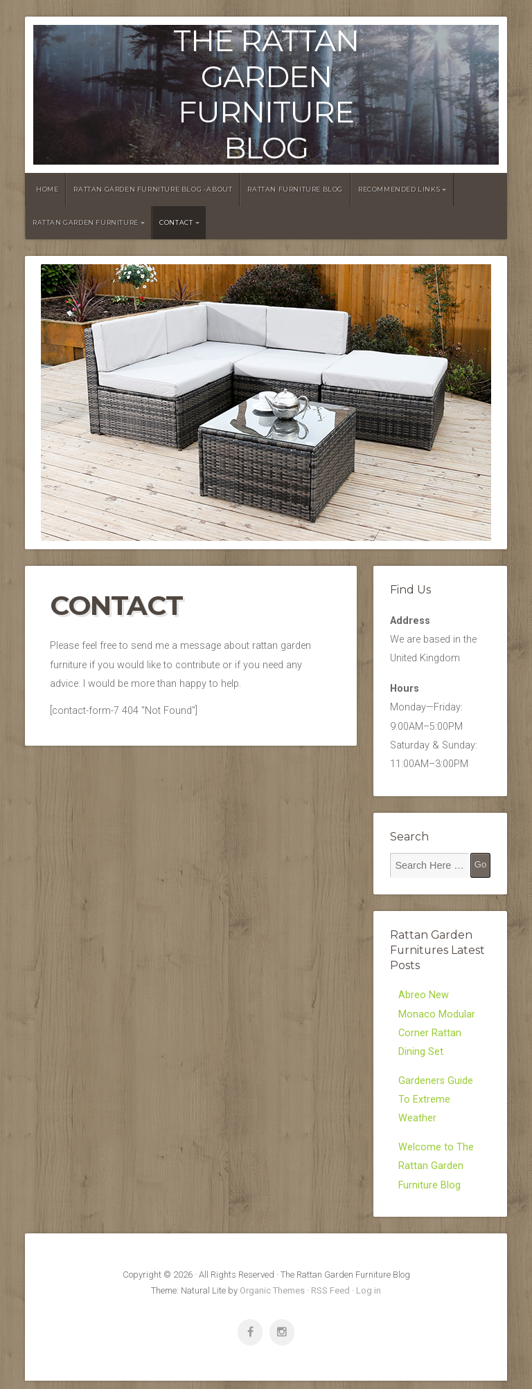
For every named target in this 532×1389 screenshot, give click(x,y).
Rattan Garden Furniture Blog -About (152, 189)
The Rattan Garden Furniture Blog (266, 94)
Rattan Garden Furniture (86, 222)
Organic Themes (272, 1290)
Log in (368, 1290)
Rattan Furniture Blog (295, 189)
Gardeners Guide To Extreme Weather (435, 1100)
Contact (176, 222)
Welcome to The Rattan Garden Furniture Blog (436, 1166)
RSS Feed (330, 1290)
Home (47, 189)
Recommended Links (399, 189)
